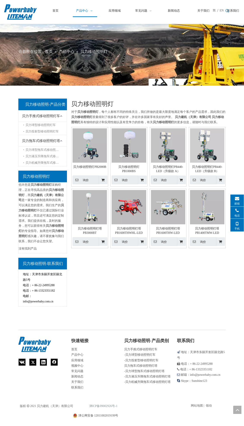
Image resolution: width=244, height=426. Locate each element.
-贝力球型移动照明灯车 (139, 354)
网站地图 (197, 405)
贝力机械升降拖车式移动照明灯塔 (46, 162)
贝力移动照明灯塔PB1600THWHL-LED (129, 230)
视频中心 (77, 365)
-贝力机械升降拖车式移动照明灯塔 (147, 382)
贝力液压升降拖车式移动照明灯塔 (46, 156)
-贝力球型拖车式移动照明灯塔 (144, 371)
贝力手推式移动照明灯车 (41, 116)
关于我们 (77, 382)
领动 (209, 405)
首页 (74, 349)
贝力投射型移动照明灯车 (42, 131)
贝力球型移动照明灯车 (40, 125)
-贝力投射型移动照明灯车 (141, 360)
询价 (81, 180)
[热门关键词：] (227, 11)
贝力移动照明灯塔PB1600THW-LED (168, 230)
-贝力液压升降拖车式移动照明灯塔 (147, 376)
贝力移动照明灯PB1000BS (128, 169)
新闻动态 (77, 376)
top (237, 410)
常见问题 (77, 371)
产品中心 (77, 354)
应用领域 (77, 360)
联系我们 (77, 387)
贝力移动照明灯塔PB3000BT (90, 230)
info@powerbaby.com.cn (38, 301)
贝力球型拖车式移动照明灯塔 (45, 149)
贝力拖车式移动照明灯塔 (41, 141)
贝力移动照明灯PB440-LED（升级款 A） (168, 169)
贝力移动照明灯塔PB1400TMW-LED (207, 230)
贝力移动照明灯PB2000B (89, 166)
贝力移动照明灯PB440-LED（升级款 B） (207, 169)
